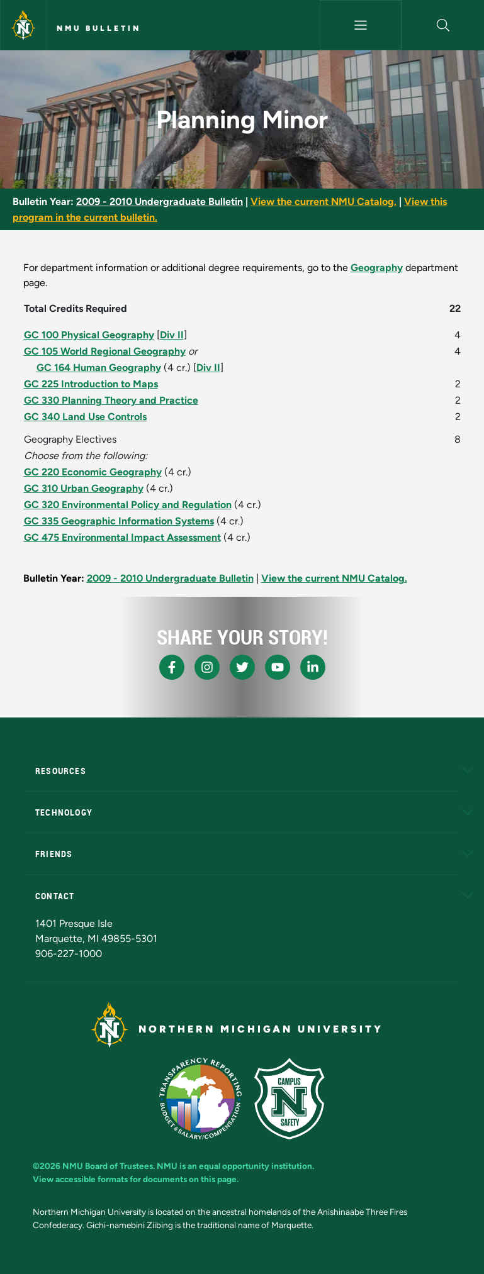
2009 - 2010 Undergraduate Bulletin (159, 202)
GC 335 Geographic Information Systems (119, 521)
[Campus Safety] (289, 1098)
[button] (443, 25)
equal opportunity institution (255, 1166)
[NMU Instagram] (207, 667)
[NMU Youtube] (277, 667)
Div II (172, 335)
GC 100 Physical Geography (89, 335)
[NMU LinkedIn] (312, 667)
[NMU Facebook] (171, 667)
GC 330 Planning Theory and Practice (111, 400)
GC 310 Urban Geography (84, 488)
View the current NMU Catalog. (323, 202)
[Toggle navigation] (361, 25)
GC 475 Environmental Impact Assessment (122, 537)
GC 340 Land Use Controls (85, 417)
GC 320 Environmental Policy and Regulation (128, 505)
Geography (377, 268)
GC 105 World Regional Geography (105, 351)
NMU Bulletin (99, 28)
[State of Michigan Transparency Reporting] (200, 1098)
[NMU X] (242, 667)
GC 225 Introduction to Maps (91, 384)
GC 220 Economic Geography (93, 472)
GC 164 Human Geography (99, 368)
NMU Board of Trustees (107, 1166)
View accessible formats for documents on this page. (136, 1179)
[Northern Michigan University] (23, 25)
